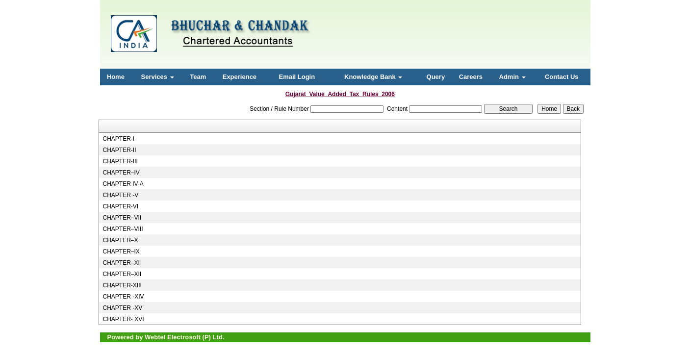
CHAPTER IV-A (122, 183)
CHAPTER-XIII (121, 285)
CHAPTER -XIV (123, 296)
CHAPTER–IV (120, 172)
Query (436, 76)
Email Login (297, 76)
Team (198, 76)
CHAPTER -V (120, 195)
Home (116, 76)
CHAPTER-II (119, 150)
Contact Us (562, 76)
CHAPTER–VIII (122, 229)
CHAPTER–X (120, 240)
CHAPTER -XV (122, 307)
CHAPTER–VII (121, 217)
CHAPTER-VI (120, 206)
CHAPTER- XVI (123, 319)
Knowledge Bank (373, 76)
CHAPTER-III (119, 161)
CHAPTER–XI (120, 262)
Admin (512, 76)
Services (157, 76)
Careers (471, 76)
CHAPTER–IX (120, 251)
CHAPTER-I (118, 138)
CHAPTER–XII (121, 274)
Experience (239, 76)
